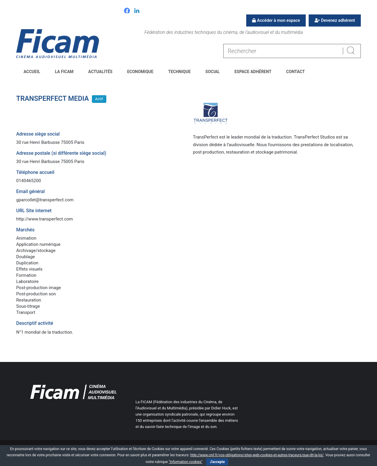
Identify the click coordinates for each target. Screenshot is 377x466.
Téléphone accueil (35, 172)
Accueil (32, 71)
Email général (30, 191)
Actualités (100, 71)
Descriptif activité (34, 323)
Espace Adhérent (253, 71)
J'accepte (217, 462)
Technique (179, 71)
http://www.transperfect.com (44, 219)
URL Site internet (34, 210)
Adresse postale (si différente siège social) (61, 153)
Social (212, 71)
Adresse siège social (38, 134)
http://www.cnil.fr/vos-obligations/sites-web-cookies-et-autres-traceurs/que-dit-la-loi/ (256, 455)
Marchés (25, 230)
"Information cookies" (186, 462)
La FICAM (64, 71)
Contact (295, 71)
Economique (140, 71)
